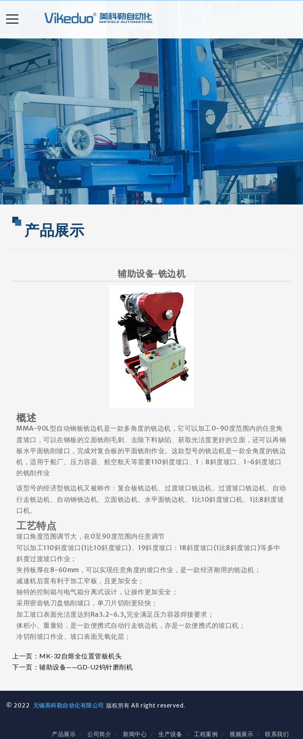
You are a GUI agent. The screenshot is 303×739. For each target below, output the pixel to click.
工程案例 (206, 733)
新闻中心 (135, 733)
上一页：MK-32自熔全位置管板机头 (67, 656)
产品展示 (64, 733)
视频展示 (241, 733)
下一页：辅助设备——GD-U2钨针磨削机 (72, 667)
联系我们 (277, 733)
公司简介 (99, 733)
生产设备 (170, 733)
